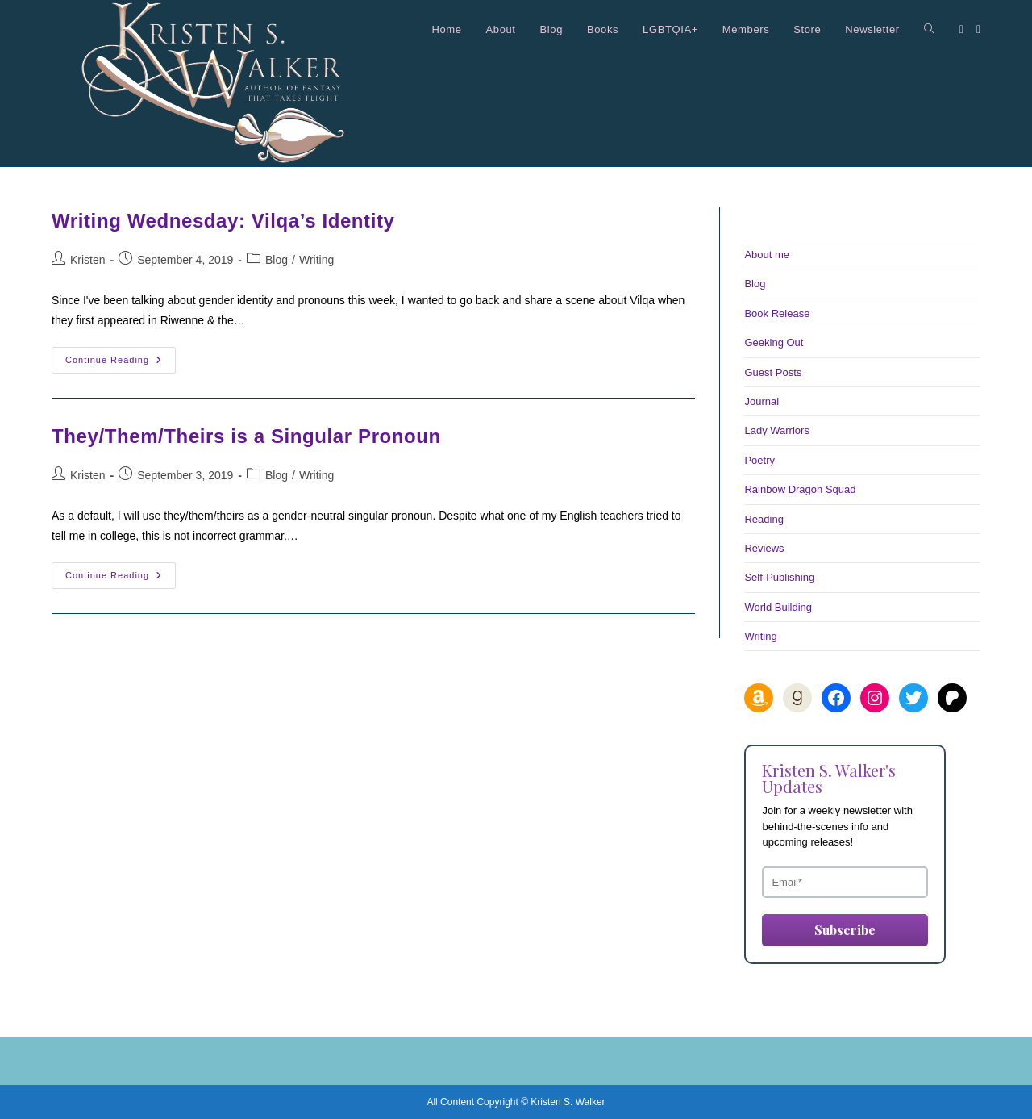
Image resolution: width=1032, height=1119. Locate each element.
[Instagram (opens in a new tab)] (978, 29)
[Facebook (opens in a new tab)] (961, 29)
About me (766, 254)
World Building (778, 607)
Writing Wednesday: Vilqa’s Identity (223, 221)
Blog (276, 259)
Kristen (88, 259)
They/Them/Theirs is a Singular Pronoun (246, 436)
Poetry (759, 460)
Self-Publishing (779, 577)
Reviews (764, 548)
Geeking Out (773, 342)
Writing (316, 259)
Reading (763, 519)
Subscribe (845, 929)
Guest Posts (772, 372)
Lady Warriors (776, 430)
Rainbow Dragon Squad (799, 489)
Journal (761, 401)
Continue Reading (120, 364)
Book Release (776, 313)
